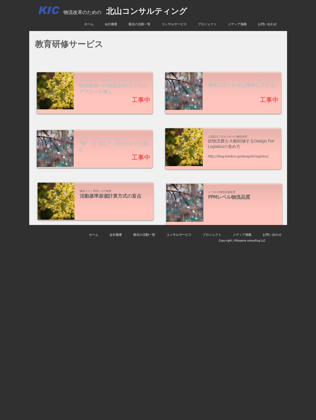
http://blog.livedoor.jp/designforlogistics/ (238, 156)
